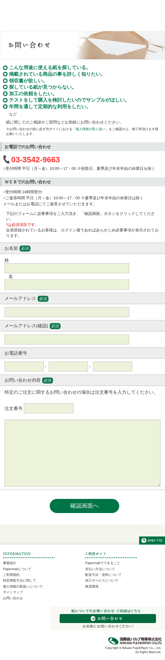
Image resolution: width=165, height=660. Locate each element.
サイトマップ (13, 592)
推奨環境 (91, 586)
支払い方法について (100, 569)
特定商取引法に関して (19, 580)
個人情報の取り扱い (90, 129)
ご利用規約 (11, 574)
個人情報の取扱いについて (23, 586)
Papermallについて (17, 569)
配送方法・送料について (103, 574)
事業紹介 (9, 563)
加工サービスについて (101, 580)
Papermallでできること (102, 563)
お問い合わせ (13, 598)
